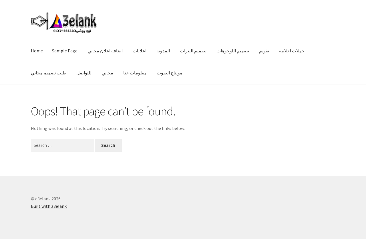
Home (37, 51)
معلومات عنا (135, 73)
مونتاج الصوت (169, 73)
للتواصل (84, 73)
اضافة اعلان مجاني (105, 51)
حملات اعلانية (292, 51)
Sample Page (64, 51)
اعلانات (139, 51)
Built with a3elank (49, 206)
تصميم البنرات (193, 51)
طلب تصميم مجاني (48, 73)
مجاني (107, 73)
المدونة (163, 51)
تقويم (264, 51)
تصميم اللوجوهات (232, 51)
